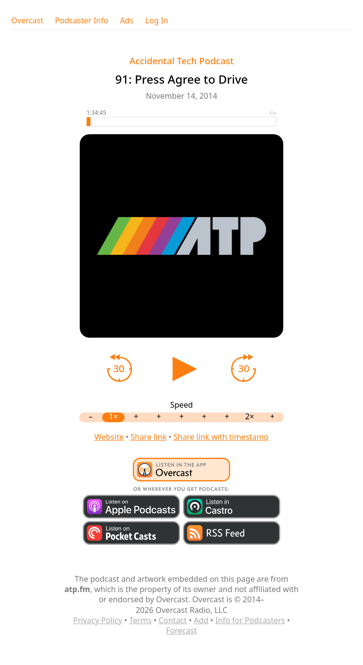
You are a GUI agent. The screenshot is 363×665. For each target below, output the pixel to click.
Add (201, 620)
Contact (173, 620)
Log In (156, 21)
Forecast (181, 630)
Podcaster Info (82, 21)
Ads (127, 21)
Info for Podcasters (250, 620)
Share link (148, 436)
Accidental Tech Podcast (181, 60)
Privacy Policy (97, 620)
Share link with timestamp (221, 436)
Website (109, 436)
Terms (140, 620)
